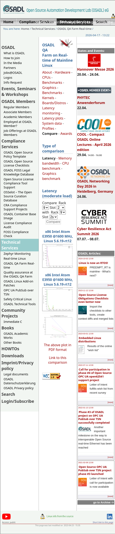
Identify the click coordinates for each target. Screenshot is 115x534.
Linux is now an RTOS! (93, 263)
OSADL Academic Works (16, 336)
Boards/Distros (54, 103)
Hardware (62, 72)
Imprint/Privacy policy (66, 22)
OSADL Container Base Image (20, 216)
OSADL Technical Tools (20, 304)
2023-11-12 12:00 (85, 290)
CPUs (46, 77)
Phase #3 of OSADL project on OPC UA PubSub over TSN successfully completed (94, 417)
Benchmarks (52, 82)
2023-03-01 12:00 (85, 334)
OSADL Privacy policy (19, 388)
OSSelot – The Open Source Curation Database (18, 196)
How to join (12, 58)
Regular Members (16, 107)
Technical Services (43, 29)
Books (7, 328)
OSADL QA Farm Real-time (74, 29)
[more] (110, 285)
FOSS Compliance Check (16, 234)
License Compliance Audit (18, 225)
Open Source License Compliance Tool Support (19, 183)
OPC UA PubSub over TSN (19, 292)
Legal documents (16, 374)
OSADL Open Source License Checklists (18, 163)
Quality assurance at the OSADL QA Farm (18, 274)
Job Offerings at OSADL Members (20, 133)
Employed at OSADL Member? (18, 124)
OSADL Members (18, 101)
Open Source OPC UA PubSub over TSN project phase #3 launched (94, 470)
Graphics (49, 87)
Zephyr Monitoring (17, 254)
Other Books (12, 342)
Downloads (12, 356)
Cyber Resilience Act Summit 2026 (94, 229)
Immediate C (13, 322)
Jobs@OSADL (13, 73)
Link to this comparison (57, 360)
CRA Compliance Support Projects (15, 207)
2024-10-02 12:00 (85, 259)
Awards (66, 133)
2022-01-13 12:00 (85, 408)
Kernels (48, 97)
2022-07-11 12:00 (85, 365)
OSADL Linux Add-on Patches (18, 283)
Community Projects (13, 313)
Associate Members (18, 112)
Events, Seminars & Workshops (18, 91)
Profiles (48, 128)
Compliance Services (13, 144)
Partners (10, 68)
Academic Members (18, 117)
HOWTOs (10, 349)
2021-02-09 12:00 (85, 462)
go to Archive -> (103, 502)
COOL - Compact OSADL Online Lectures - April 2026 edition (94, 140)
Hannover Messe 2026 (95, 67)
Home (40, 22)
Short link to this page (103, 522)
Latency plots (52, 118)
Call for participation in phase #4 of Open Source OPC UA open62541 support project (95, 374)
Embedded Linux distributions (89, 339)
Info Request (13, 82)
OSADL (8, 47)
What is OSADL (14, 53)
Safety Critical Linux (18, 299)
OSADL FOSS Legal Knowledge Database (19, 172)
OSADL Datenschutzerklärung (19, 381)
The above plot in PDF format (57, 347)
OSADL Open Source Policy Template (18, 154)
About (47, 72)
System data (52, 123)
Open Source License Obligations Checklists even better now (93, 298)
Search (8, 394)
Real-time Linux (15, 258)
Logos (8, 77)
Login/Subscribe (100, 22)
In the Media (13, 63)
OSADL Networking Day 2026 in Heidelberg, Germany (95, 184)
